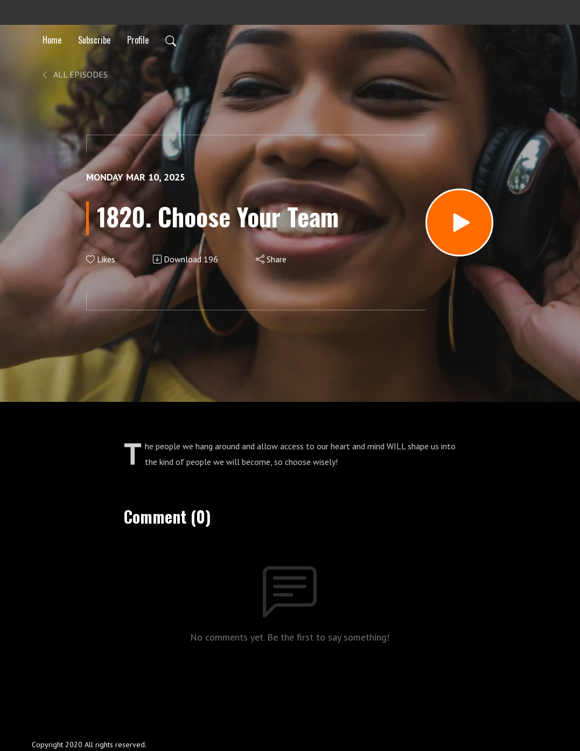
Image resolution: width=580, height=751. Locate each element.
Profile (138, 39)
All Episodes (74, 74)
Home (52, 39)
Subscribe (94, 39)
